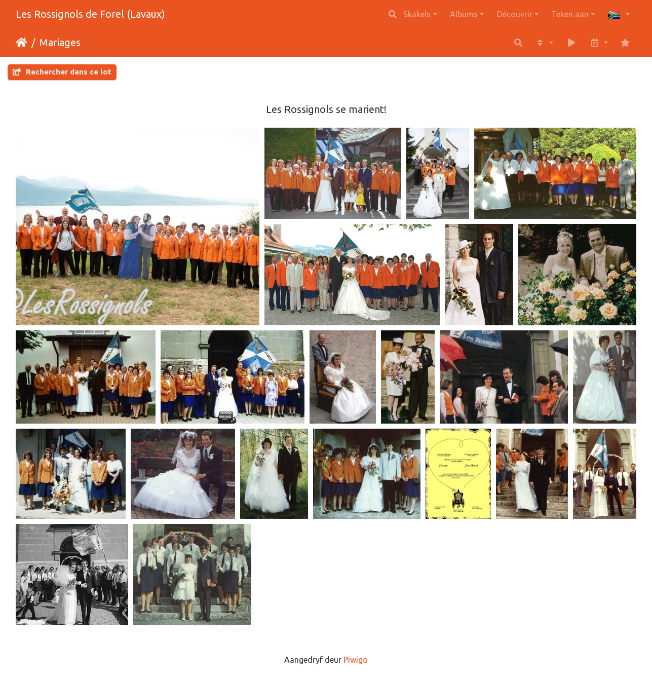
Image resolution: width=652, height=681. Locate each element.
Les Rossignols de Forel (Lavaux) (90, 14)
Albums (464, 14)
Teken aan (570, 14)
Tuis (21, 42)
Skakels (417, 14)
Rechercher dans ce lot (62, 71)
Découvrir (514, 14)
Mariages (60, 42)
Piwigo (355, 659)
